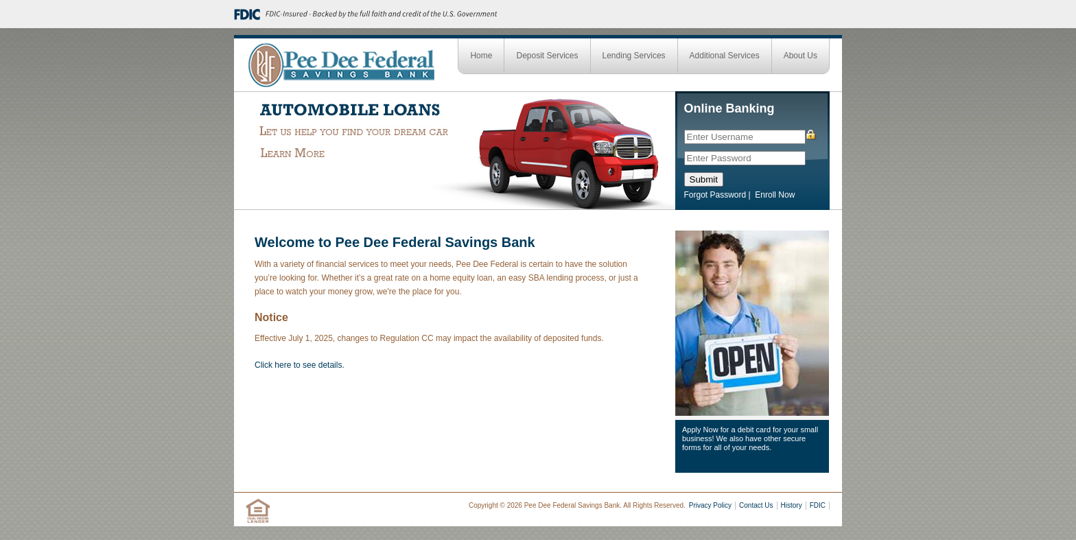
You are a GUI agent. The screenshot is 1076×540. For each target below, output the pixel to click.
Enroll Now (775, 195)
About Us (800, 55)
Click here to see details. (299, 365)
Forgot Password (715, 195)
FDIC (818, 505)
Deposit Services (547, 55)
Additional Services (725, 55)
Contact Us (756, 505)
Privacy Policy (710, 505)
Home (481, 55)
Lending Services (634, 55)
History (791, 505)
